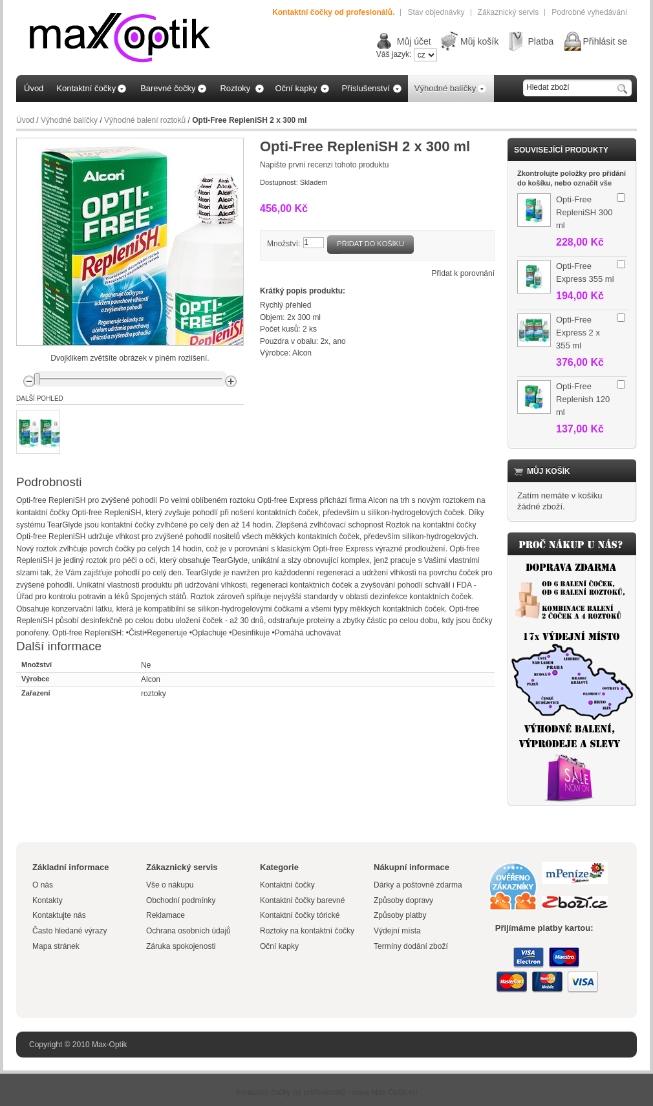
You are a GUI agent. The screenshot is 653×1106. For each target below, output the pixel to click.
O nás (42, 884)
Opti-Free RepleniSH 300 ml (584, 212)
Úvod (25, 120)
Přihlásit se (605, 41)
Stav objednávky (435, 12)
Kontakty (47, 900)
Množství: (283, 243)
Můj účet (414, 41)
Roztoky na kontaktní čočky (307, 930)
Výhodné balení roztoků (145, 120)
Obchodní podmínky (180, 900)
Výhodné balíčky (69, 120)
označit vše (592, 183)
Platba (540, 41)
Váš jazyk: (394, 54)
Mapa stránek (56, 946)
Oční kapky (279, 946)
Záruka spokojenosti (180, 946)
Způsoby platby (400, 915)
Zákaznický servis (508, 12)
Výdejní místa (397, 930)
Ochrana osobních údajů (188, 930)
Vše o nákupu (169, 884)
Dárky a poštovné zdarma (418, 884)
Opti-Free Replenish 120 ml (583, 399)
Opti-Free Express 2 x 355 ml (578, 332)
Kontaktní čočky (288, 884)
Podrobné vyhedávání (589, 12)
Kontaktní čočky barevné (302, 900)
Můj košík (479, 41)
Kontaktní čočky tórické (299, 915)
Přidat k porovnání (463, 273)
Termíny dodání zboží (411, 946)
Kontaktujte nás (59, 915)
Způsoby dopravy (403, 900)
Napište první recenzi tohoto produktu (324, 164)
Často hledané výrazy (69, 930)
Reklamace (165, 915)
